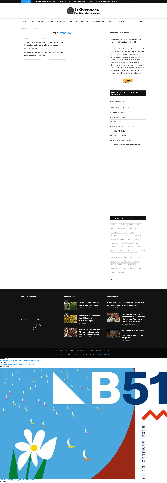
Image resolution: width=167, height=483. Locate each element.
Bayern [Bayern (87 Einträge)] (131, 225)
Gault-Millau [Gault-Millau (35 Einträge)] (126, 236)
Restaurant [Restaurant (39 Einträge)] (121, 254)
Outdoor (73, 21)
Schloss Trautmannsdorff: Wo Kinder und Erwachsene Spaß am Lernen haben (43, 43)
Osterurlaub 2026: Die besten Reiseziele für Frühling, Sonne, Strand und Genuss (125, 304)
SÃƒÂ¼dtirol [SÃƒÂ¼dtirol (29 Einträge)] (126, 261)
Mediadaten (72, 1)
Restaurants (61, 21)
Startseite (24, 28)
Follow (112, 280)
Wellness (84, 21)
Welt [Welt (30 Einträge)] (140, 268)
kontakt (114, 1)
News (25, 21)
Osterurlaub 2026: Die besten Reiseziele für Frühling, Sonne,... (53, 2)
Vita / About (90, 1)
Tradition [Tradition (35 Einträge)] (131, 265)
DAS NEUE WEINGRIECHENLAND (121, 140)
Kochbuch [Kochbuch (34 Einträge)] (131, 246)
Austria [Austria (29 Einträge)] (113, 225)
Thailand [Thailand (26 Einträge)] (136, 261)
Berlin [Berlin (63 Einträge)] (139, 225)
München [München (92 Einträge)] (140, 250)
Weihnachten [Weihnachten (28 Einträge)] (115, 268)
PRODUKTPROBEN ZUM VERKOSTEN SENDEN (125, 145)
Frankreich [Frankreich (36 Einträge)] (114, 236)
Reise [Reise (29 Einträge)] (112, 254)
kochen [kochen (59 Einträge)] (140, 246)
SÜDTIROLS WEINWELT (117, 131)
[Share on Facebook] (44, 59)
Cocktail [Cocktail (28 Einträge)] (131, 228)
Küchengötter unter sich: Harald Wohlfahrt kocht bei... (20, 361)
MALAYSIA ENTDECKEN (117, 122)
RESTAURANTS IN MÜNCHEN (120, 108)
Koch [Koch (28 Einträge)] (122, 246)
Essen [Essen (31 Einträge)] (125, 232)
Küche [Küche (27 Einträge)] (113, 250)
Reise (32, 21)
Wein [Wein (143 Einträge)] (124, 268)
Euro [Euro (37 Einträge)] (131, 232)
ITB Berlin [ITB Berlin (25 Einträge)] (114, 246)
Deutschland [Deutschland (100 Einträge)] (115, 232)
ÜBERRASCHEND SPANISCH (119, 136)
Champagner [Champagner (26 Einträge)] (121, 228)
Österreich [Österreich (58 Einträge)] (122, 272)
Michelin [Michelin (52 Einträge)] (131, 250)
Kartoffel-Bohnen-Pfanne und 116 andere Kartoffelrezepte (89, 318)
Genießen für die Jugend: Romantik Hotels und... (18, 365)
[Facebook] (132, 1)
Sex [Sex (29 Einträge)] (131, 257)
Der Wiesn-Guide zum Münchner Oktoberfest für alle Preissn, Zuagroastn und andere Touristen (133, 318)
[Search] (145, 22)
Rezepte (41, 21)
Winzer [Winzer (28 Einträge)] (113, 272)
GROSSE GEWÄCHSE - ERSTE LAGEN (122, 126)
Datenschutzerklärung (103, 1)
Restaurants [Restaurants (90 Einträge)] (132, 254)
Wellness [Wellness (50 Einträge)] (132, 268)
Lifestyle (121, 21)
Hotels (50, 21)
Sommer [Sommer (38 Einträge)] (138, 257)
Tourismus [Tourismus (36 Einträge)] (121, 265)
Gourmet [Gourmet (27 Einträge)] (136, 236)
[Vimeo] (134, 1)
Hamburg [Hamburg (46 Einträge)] (114, 243)
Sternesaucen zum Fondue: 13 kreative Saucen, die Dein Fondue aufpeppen (90, 332)
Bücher (111, 21)
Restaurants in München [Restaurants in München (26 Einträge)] (119, 257)
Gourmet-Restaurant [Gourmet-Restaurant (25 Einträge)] (117, 239)
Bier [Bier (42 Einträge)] (112, 228)
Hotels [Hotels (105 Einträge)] (130, 243)
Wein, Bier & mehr (98, 21)
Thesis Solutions (103, 354)
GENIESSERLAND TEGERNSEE (120, 117)
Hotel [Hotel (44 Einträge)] (122, 243)
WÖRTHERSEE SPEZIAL (117, 112)
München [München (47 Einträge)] (122, 250)
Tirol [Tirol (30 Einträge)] (112, 265)
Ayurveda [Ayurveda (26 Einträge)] (122, 225)
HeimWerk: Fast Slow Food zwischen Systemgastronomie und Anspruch (133, 334)
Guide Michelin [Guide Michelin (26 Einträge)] (132, 239)
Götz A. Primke (31, 48)
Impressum (81, 1)
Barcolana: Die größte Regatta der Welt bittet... (17, 480)
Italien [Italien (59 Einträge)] (138, 243)
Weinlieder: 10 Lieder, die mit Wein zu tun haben (90, 304)
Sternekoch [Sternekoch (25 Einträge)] (114, 261)
